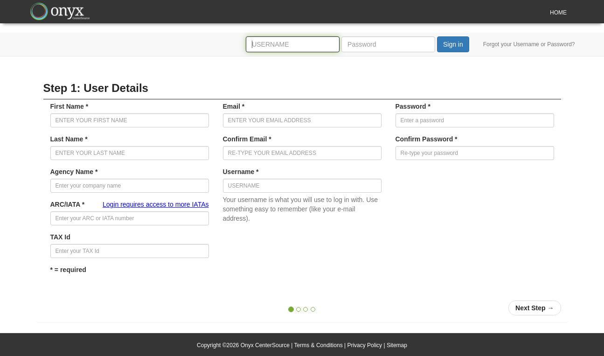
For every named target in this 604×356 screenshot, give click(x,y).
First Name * (69, 106)
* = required (68, 269)
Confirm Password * (427, 139)
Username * (241, 171)
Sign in (453, 44)
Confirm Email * (247, 139)
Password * (413, 106)
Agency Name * (74, 171)
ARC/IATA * (129, 204)
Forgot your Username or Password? (529, 44)
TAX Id (60, 237)
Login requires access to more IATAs (155, 204)
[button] (534, 307)
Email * (234, 106)
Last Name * (69, 139)
